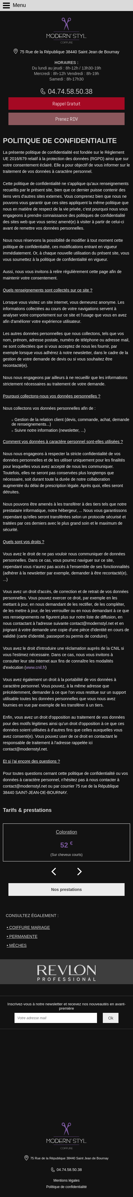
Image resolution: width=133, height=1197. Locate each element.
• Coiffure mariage (28, 927)
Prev (53, 870)
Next (79, 870)
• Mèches (17, 945)
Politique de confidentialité (66, 1187)
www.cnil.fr (35, 667)
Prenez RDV (66, 119)
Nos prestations (66, 889)
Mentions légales (66, 1180)
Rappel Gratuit (66, 103)
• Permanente (22, 936)
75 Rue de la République (69, 52)
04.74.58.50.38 (69, 91)
